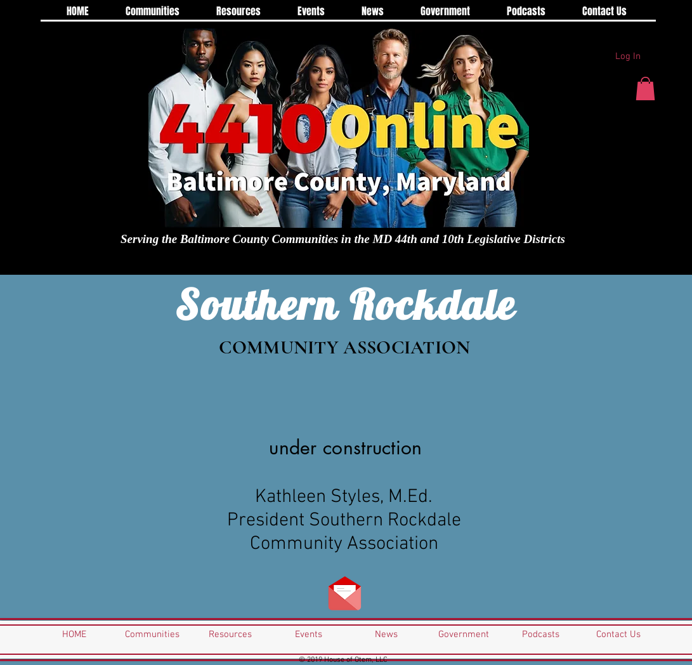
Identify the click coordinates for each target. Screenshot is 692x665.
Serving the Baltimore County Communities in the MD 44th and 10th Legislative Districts (343, 239)
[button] (645, 88)
